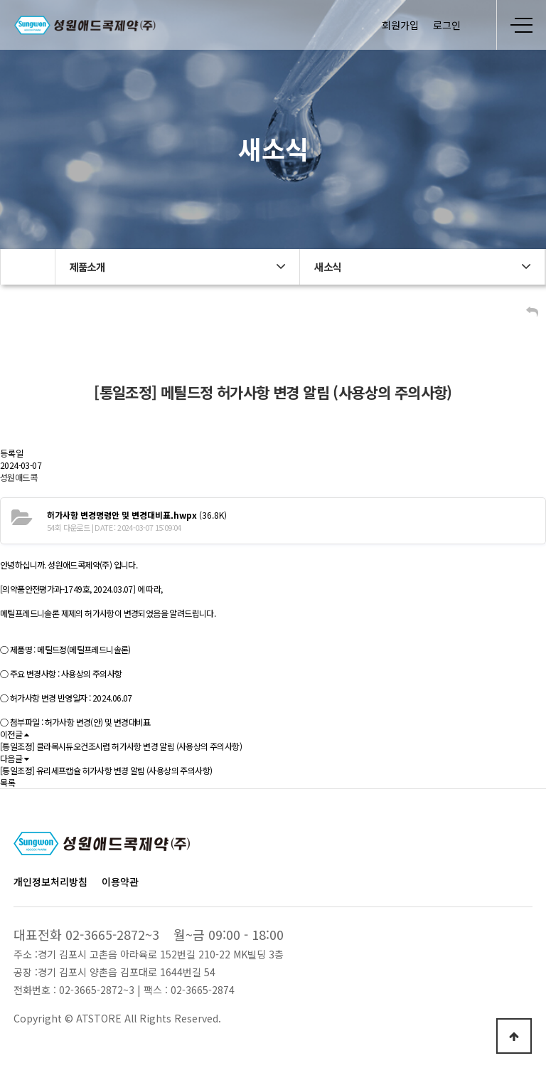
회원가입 (400, 25)
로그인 (447, 25)
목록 (8, 782)
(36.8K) (137, 515)
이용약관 (120, 881)
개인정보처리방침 (50, 881)
